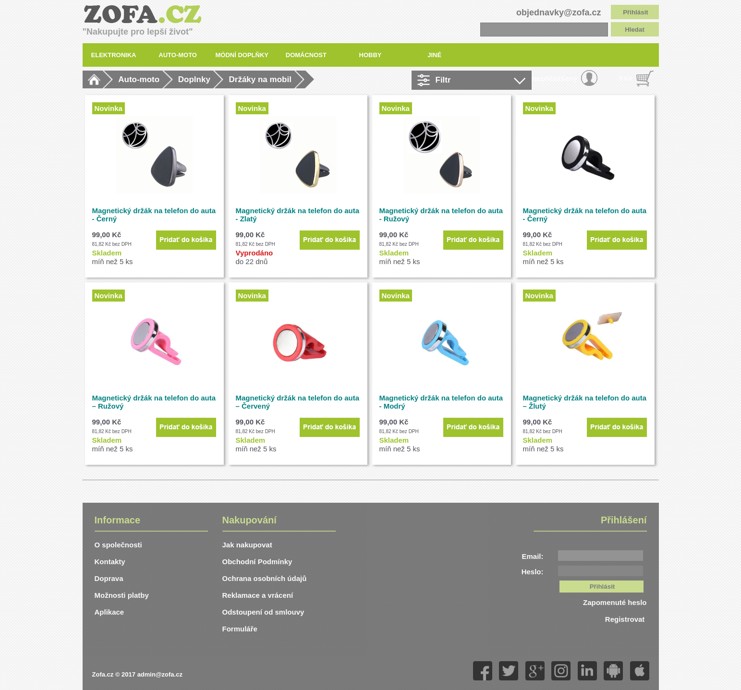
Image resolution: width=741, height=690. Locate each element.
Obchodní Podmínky (257, 561)
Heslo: (533, 572)
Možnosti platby (122, 595)
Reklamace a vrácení (257, 595)
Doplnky (194, 79)
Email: (532, 556)
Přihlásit (635, 12)
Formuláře (239, 629)
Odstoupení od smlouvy (263, 612)
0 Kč (625, 78)
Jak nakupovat (247, 545)
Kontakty (110, 561)
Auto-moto (138, 79)
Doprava (109, 578)
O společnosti (118, 545)
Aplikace (109, 612)
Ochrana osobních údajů (264, 578)
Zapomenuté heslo (615, 602)
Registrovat (626, 619)
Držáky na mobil (260, 79)
